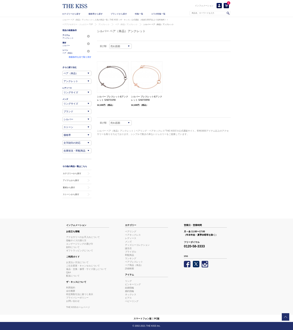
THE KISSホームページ (78, 307)
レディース (130, 238)
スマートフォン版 (143, 318)
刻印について (73, 247)
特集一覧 (139, 14)
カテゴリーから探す (71, 14)
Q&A (68, 272)
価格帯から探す (95, 14)
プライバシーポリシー (77, 297)
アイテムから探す (71, 180)
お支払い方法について (77, 262)
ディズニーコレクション (137, 245)
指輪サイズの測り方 (76, 240)
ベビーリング (131, 301)
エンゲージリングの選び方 (79, 244)
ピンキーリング (133, 284)
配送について (73, 276)
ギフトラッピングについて (79, 250)
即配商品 (129, 255)
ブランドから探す (119, 14)
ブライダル (130, 251)
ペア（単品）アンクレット (126, 24)
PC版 (157, 318)
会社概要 (70, 291)
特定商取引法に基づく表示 (79, 294)
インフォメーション (204, 5)
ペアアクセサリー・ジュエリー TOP (77, 24)
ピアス (128, 298)
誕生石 (128, 248)
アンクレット (104, 24)
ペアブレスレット (134, 261)
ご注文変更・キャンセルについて (83, 265)
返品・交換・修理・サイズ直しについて (86, 269)
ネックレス (130, 294)
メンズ (128, 241)
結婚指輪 (129, 287)
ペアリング (130, 231)
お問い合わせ (73, 301)
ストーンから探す (71, 194)
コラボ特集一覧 (158, 14)
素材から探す (69, 187)
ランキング (130, 258)
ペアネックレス (133, 235)
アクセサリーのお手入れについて (83, 237)
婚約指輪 (129, 291)
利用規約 (70, 287)
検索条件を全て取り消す (80, 57)
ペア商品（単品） (134, 265)
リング (128, 281)
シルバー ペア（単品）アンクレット (158, 24)
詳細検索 (129, 268)
